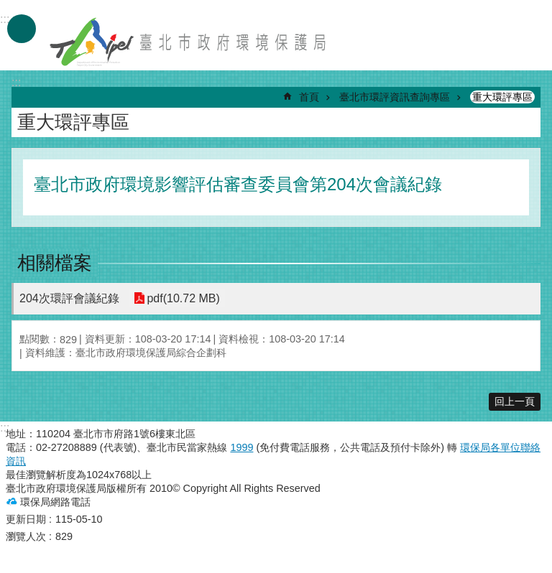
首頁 (309, 97)
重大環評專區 (502, 97)
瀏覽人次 (26, 536)
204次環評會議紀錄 (69, 298)
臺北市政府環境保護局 (189, 41)
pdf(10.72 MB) (183, 298)
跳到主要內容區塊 (7, 7)
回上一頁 (514, 401)
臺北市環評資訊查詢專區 (394, 97)
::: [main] (16, 82)
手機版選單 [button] (21, 28)
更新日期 (26, 519)
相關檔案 (54, 263)
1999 (241, 447)
